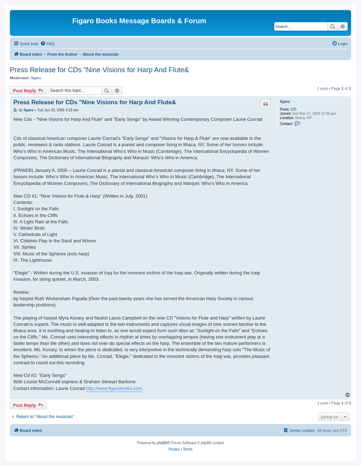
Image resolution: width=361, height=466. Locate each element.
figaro (36, 78)
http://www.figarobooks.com (114, 388)
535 (294, 109)
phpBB (162, 443)
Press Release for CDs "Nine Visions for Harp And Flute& (99, 70)
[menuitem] (47, 43)
